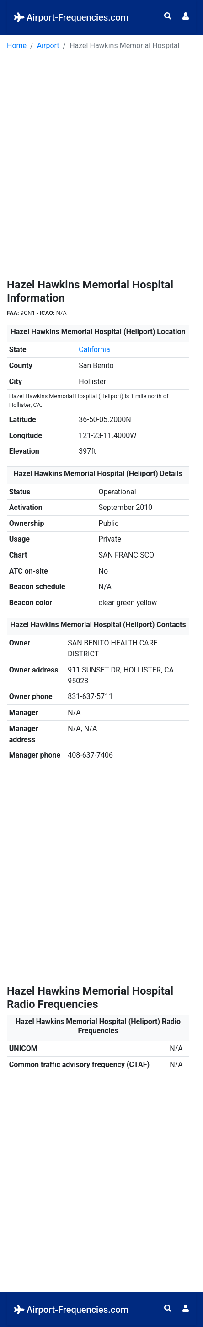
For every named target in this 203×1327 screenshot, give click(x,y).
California (94, 349)
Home (17, 45)
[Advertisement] (101, 167)
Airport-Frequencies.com (71, 17)
